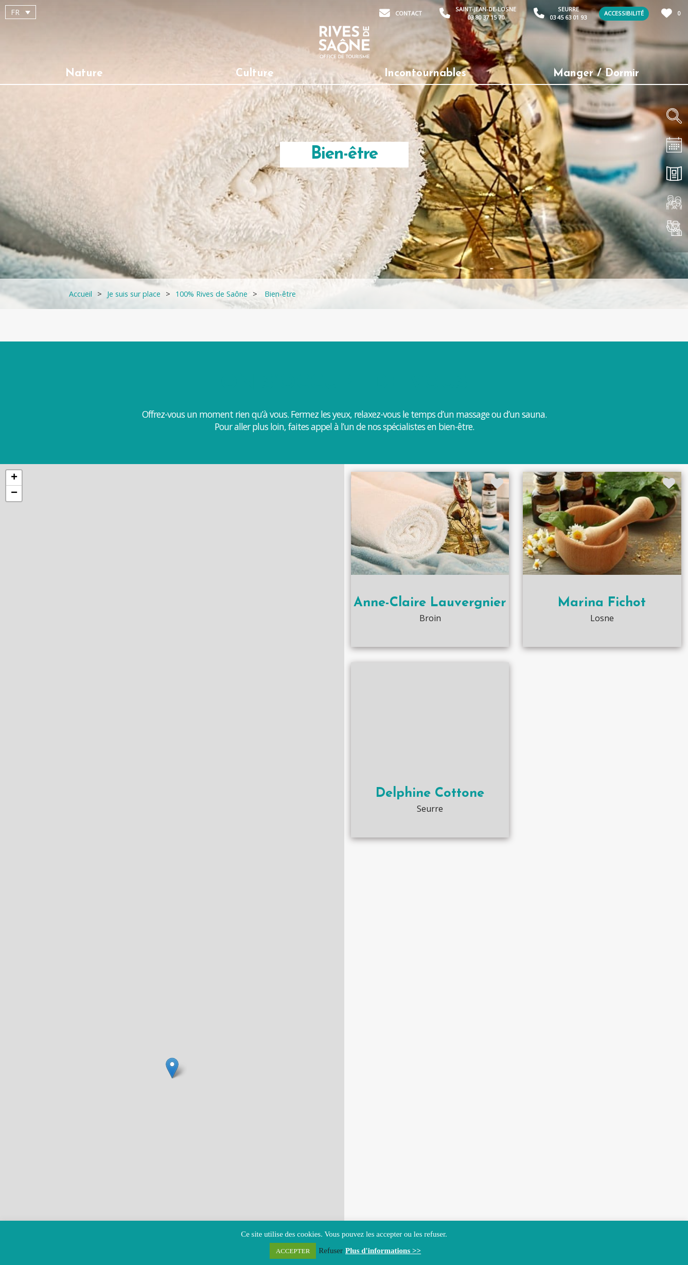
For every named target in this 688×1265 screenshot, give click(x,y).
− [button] (14, 493)
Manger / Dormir (596, 73)
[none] (64, 12)
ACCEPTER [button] (293, 1251)
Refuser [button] (331, 1250)
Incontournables (425, 73)
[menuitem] (20, 12)
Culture (255, 73)
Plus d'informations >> (383, 1250)
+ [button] (14, 478)
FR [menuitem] (15, 12)
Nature (84, 73)
